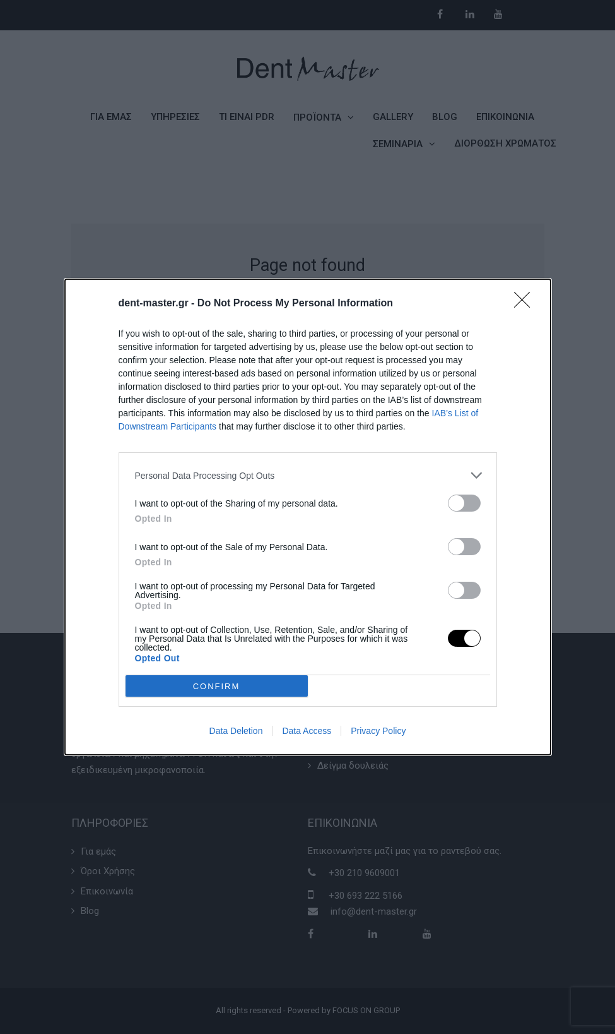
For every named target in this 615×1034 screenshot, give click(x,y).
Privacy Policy (378, 731)
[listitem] (308, 475)
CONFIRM (216, 686)
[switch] (464, 503)
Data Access (306, 731)
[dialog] (308, 517)
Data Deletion (236, 731)
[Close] (526, 304)
